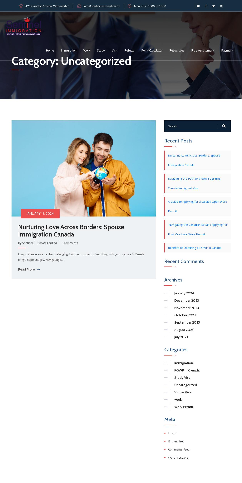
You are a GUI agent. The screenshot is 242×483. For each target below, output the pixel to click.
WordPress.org (178, 458)
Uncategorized (47, 243)
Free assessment (202, 50)
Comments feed (179, 450)
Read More (29, 269)
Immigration (69, 50)
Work (86, 50)
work (178, 400)
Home (50, 50)
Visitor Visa (182, 393)
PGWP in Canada (187, 371)
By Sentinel (25, 243)
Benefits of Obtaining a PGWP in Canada (194, 248)
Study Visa (182, 378)
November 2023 (186, 308)
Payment (227, 50)
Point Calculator (151, 50)
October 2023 (185, 315)
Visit (114, 50)
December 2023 (186, 301)
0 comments (70, 243)
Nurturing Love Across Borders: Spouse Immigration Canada (71, 230)
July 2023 (181, 337)
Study (101, 50)
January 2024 (184, 293)
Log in (172, 434)
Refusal (129, 50)
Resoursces (176, 50)
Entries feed (176, 442)
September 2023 (187, 323)
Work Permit (183, 407)
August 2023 (184, 330)
